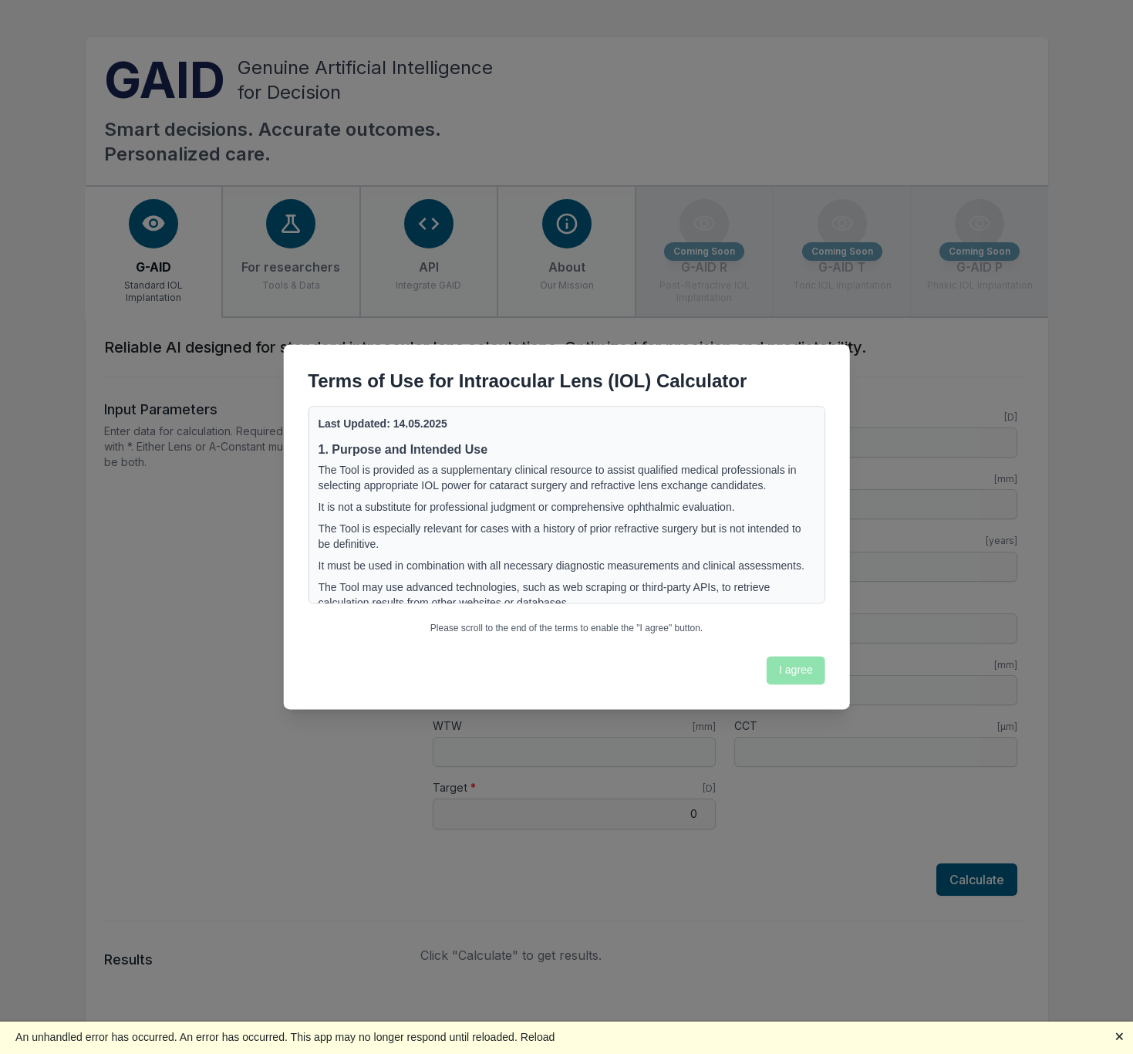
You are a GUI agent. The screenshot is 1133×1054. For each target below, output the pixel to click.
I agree (796, 670)
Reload (538, 1037)
